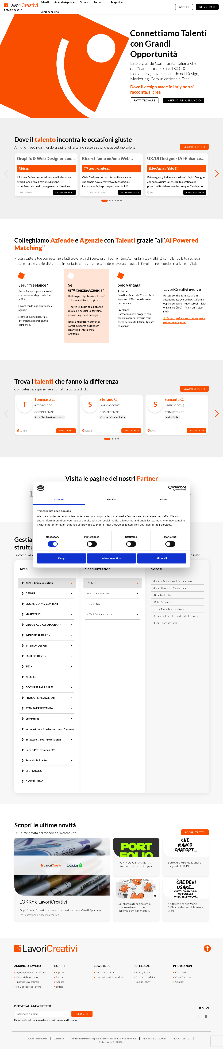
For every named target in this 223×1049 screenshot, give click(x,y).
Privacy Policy (143, 972)
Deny (61, 558)
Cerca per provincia (106, 972)
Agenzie (60, 972)
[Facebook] (198, 1016)
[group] (46, 174)
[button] (104, 201)
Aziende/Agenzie (64, 2)
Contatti (179, 981)
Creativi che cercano (27, 977)
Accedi (184, 7)
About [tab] (164, 499)
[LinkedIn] (189, 1016)
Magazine (117, 2)
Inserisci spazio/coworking (110, 977)
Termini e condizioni (146, 977)
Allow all (161, 558)
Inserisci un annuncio (184, 100)
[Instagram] (181, 1016)
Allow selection (111, 558)
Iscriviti (82, 1013)
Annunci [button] (98, 2)
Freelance (61, 977)
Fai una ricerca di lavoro (28, 986)
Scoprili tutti (194, 146)
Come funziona (49, 11)
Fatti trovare (144, 100)
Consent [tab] (59, 499)
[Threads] (206, 1016)
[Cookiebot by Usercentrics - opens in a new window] (171, 488)
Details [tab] (111, 499)
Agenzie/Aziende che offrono (31, 972)
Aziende (60, 981)
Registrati (207, 7)
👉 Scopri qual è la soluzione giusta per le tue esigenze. (184, 320)
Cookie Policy (143, 981)
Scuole (84, 2)
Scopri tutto (195, 832)
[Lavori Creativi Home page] (21, 7)
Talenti (44, 2)
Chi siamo (180, 972)
